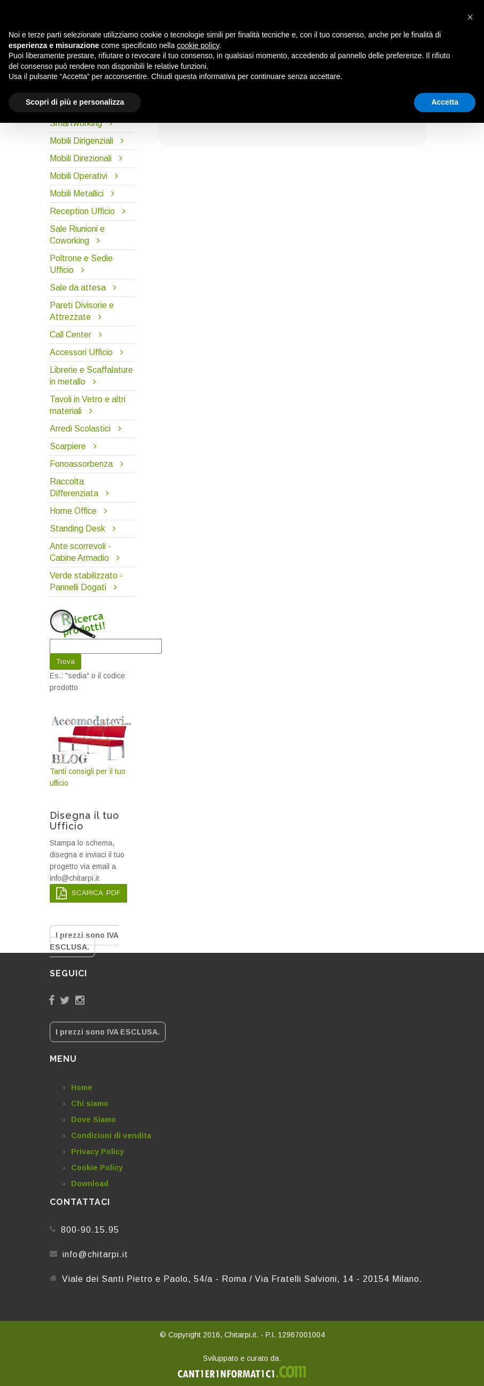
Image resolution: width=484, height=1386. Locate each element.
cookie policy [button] (198, 45)
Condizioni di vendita (111, 1135)
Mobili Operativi (78, 176)
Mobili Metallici (77, 193)
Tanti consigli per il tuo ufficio (92, 751)
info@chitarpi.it (95, 1254)
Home (81, 1087)
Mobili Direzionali (81, 158)
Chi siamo (89, 1103)
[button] (470, 17)
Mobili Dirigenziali (81, 140)
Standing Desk (77, 528)
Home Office (73, 510)
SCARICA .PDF (88, 893)
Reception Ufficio (82, 211)
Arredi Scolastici (80, 428)
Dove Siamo (93, 1119)
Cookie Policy (97, 1167)
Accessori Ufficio (81, 352)
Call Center (70, 334)
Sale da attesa (78, 287)
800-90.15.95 (90, 1229)
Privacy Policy (97, 1151)
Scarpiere (69, 446)
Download (89, 1183)
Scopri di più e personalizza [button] (75, 102)
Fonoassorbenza (81, 463)
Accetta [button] (444, 102)
